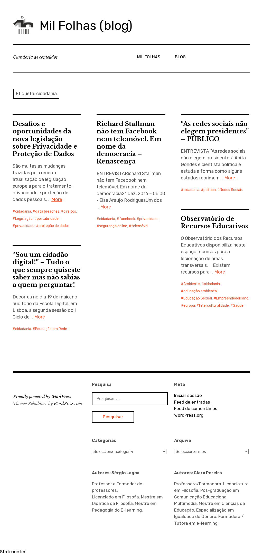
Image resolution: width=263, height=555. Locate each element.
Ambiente (191, 284)
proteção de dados (54, 226)
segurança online (113, 226)
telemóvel (139, 226)
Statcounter (12, 551)
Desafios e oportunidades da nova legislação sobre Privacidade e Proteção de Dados (45, 138)
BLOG (180, 56)
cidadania (23, 211)
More (56, 199)
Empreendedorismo (232, 298)
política (209, 190)
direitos (69, 211)
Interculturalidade (214, 305)
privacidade (24, 226)
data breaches (47, 211)
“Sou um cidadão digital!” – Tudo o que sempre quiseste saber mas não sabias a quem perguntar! (47, 269)
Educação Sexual (197, 298)
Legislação (24, 218)
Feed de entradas (192, 402)
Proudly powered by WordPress (42, 396)
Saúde (238, 305)
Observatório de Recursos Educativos (214, 222)
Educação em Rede (51, 329)
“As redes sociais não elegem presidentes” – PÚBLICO (215, 131)
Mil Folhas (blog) (86, 25)
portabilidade (48, 218)
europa (189, 305)
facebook (127, 219)
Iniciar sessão (188, 395)
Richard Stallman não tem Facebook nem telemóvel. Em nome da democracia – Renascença (129, 142)
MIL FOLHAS (148, 56)
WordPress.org (188, 415)
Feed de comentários (195, 408)
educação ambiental (200, 291)
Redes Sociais (231, 190)
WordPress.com (68, 403)
